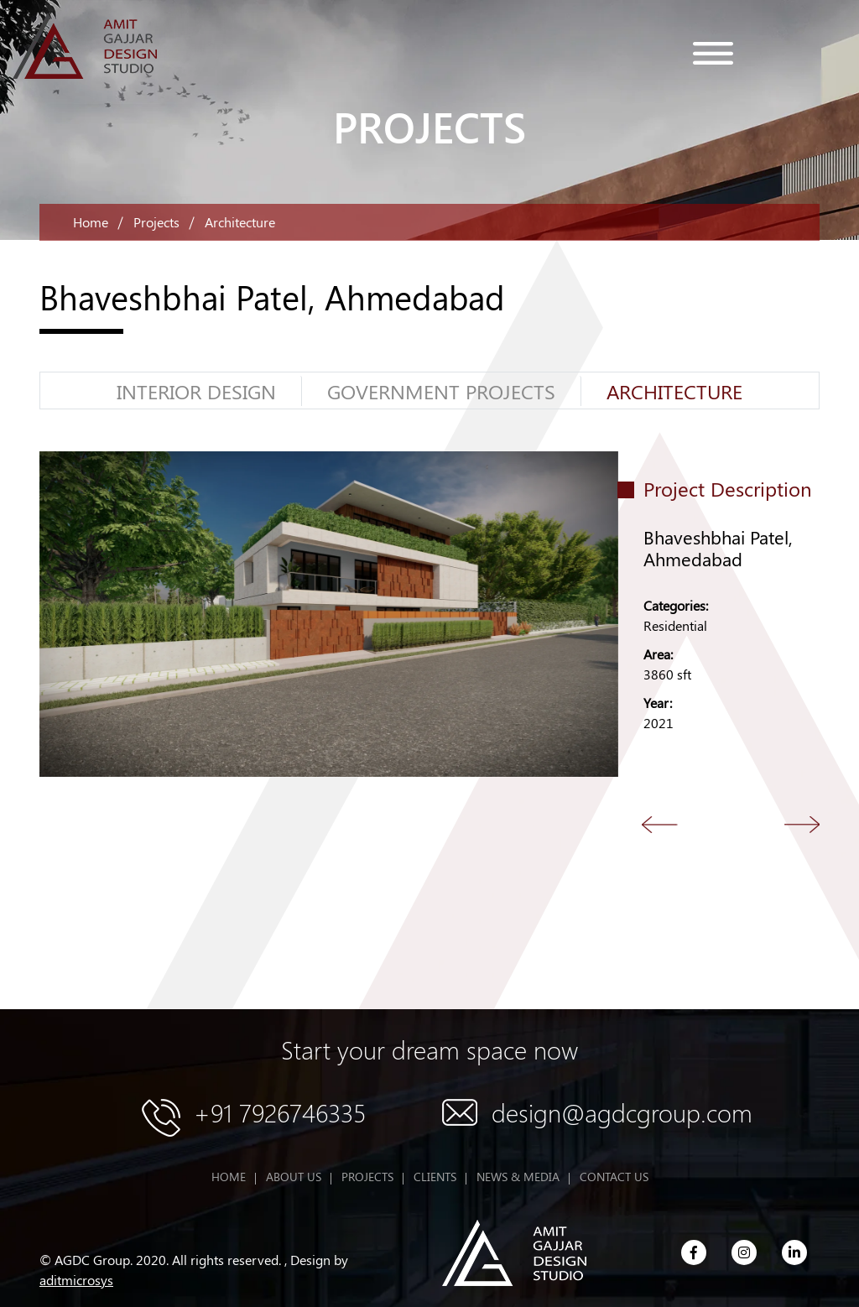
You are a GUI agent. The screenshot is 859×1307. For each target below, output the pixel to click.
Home (90, 222)
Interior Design (196, 391)
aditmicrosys (76, 1280)
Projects (156, 222)
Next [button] (802, 824)
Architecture (674, 391)
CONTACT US (614, 1177)
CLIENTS (435, 1177)
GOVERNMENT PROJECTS (441, 391)
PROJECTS (367, 1177)
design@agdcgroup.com (622, 1112)
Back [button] (660, 824)
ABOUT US (293, 1177)
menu (713, 53)
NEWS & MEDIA (518, 1177)
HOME (228, 1177)
